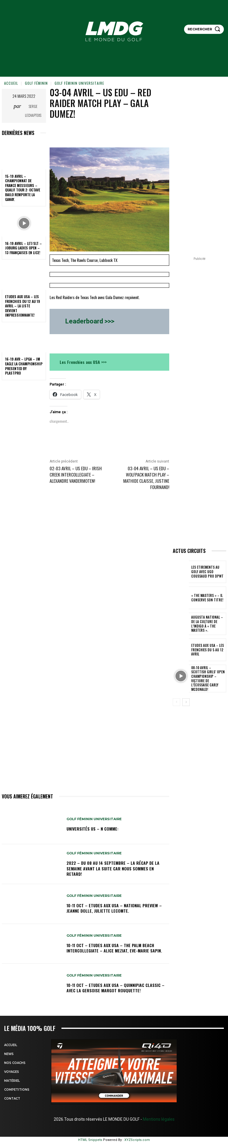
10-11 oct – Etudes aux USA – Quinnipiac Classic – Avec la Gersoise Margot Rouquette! (115, 987)
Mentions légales (158, 1119)
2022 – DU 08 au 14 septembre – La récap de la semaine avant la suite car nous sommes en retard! (112, 868)
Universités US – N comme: (92, 829)
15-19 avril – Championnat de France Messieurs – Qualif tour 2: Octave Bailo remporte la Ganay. (22, 188)
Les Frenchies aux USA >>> (83, 362)
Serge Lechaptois (33, 111)
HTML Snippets (90, 1140)
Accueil (11, 83)
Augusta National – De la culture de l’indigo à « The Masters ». (208, 624)
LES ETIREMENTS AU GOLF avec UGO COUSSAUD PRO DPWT (208, 571)
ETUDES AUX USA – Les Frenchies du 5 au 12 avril (206, 650)
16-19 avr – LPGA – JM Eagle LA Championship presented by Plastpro (23, 365)
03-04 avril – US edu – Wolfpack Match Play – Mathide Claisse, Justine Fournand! (146, 477)
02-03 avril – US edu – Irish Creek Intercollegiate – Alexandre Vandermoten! (76, 474)
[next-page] (186, 702)
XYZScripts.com (137, 1140)
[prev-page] (176, 702)
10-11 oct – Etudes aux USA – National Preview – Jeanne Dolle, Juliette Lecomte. (114, 908)
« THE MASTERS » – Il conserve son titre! (206, 597)
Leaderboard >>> (89, 321)
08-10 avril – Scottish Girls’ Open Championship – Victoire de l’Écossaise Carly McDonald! (208, 678)
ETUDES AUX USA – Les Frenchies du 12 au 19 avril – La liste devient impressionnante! (22, 305)
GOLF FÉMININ (36, 83)
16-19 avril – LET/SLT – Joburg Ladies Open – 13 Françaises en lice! (23, 248)
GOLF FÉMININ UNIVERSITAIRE (79, 83)
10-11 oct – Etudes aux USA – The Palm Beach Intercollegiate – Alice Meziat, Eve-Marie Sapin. (114, 948)
